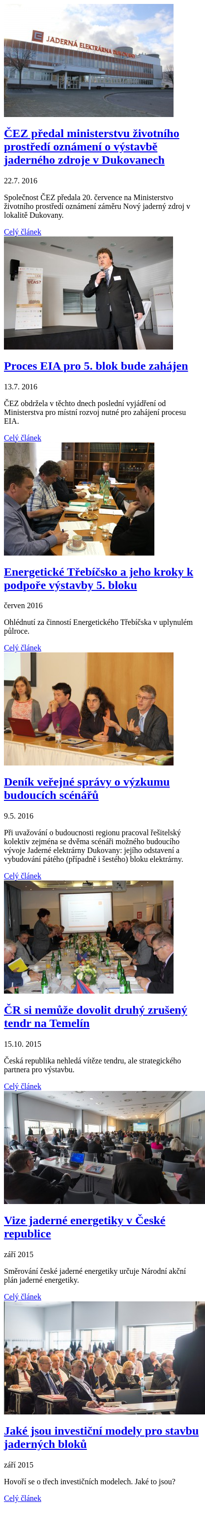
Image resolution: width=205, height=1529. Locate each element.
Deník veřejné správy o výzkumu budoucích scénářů (87, 788)
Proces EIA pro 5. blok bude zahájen (96, 365)
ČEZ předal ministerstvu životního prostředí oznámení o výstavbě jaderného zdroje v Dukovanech (91, 146)
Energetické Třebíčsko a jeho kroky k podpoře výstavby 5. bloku (98, 578)
